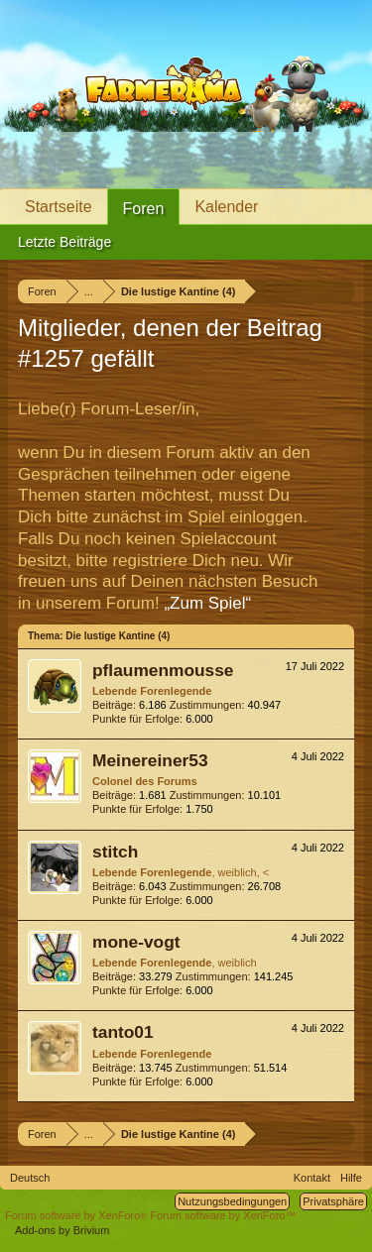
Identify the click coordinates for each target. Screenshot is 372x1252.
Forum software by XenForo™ (223, 1215)
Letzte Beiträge (64, 242)
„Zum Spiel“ (207, 603)
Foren (144, 208)
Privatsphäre (333, 1201)
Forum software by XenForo (77, 1215)
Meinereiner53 (150, 760)
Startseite (58, 206)
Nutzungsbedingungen (232, 1201)
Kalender (226, 206)
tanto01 (123, 1032)
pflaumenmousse (163, 670)
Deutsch (30, 1178)
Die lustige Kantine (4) (117, 635)
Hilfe (351, 1178)
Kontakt (312, 1178)
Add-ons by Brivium (62, 1230)
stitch (115, 851)
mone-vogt (136, 942)
